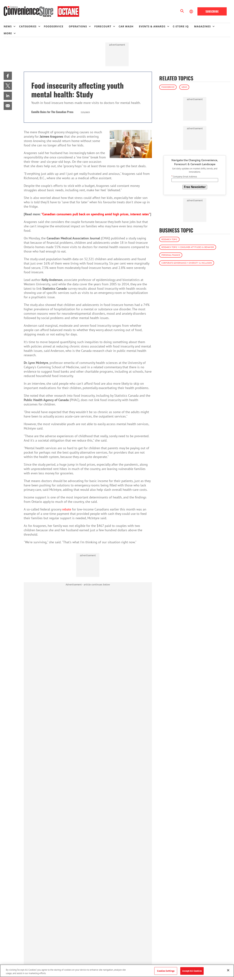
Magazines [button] (202, 26)
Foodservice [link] (53, 26)
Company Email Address (184, 176)
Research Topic (169, 239)
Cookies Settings (165, 970)
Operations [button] (78, 26)
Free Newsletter (195, 187)
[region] (117, 970)
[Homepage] (41, 11)
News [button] (8, 26)
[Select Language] (191, 11)
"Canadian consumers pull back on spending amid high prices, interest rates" (95, 214)
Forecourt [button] (102, 26)
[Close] (228, 970)
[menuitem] (11, 26)
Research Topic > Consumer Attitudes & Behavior (187, 247)
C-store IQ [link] (181, 26)
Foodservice (167, 87)
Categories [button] (27, 26)
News (184, 87)
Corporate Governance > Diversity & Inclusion (186, 262)
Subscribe (212, 11)
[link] (8, 76)
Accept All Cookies (191, 970)
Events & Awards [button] (152, 26)
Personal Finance (170, 255)
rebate (66, 509)
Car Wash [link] (126, 26)
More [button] (8, 33)
